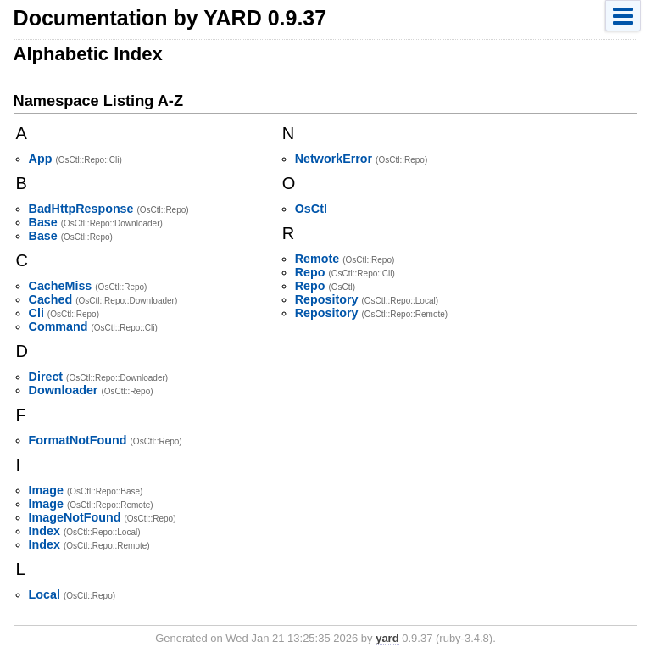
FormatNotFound (78, 440)
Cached (51, 299)
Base (43, 222)
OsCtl (311, 208)
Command (58, 326)
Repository (327, 299)
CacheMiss (60, 286)
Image (46, 490)
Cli (36, 313)
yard (387, 638)
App (41, 158)
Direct (46, 376)
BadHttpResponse (81, 208)
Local (44, 594)
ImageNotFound (75, 517)
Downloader (63, 390)
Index (44, 531)
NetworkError (333, 158)
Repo (310, 272)
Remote (317, 258)
